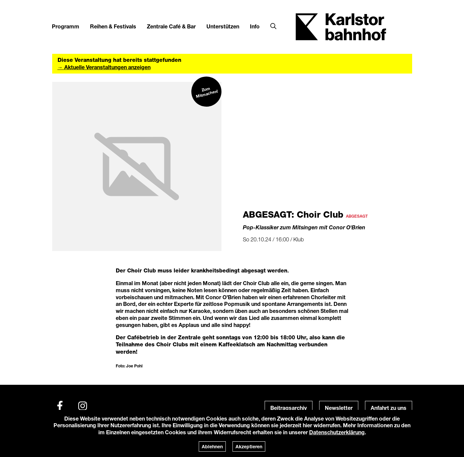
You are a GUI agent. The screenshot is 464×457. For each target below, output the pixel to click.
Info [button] (255, 26)
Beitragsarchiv (288, 408)
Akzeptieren (249, 446)
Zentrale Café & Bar (171, 26)
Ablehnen (212, 446)
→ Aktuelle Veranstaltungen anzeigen (104, 67)
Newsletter (339, 408)
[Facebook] (60, 406)
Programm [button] (65, 26)
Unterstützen (222, 26)
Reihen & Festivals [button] (113, 26)
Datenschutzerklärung (337, 432)
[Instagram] (83, 406)
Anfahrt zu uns (388, 408)
